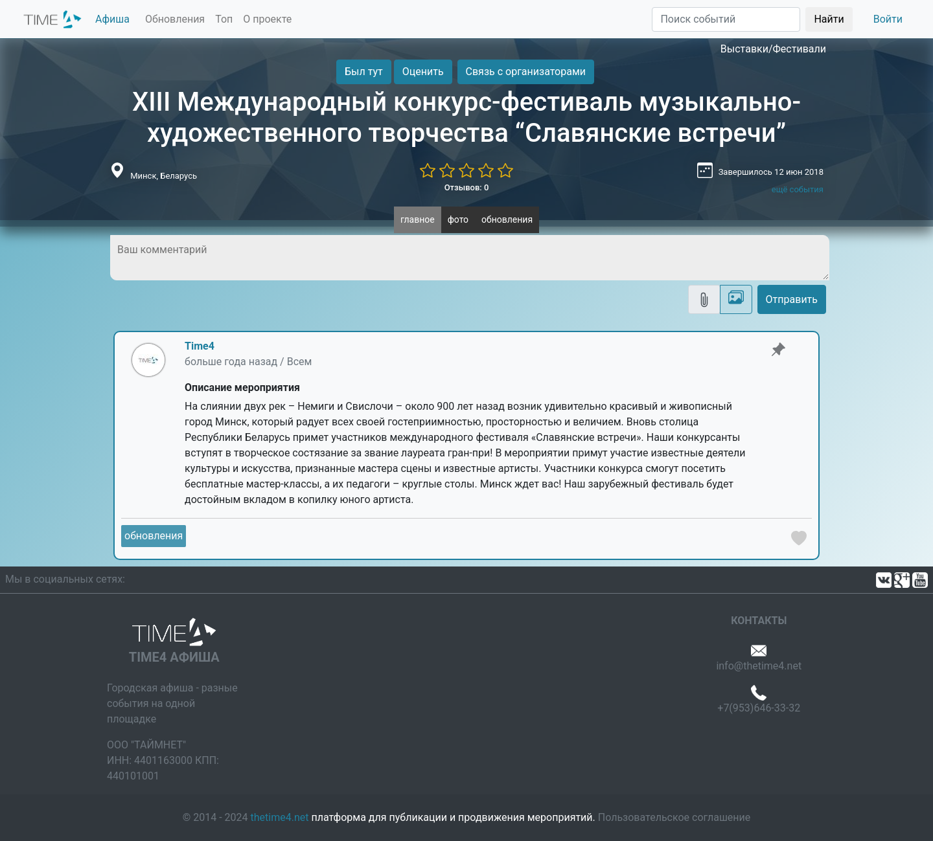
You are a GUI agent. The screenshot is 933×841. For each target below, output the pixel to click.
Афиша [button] (112, 19)
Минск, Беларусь (163, 176)
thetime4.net (280, 817)
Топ (224, 19)
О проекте (267, 19)
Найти (829, 19)
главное (417, 219)
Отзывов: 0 (466, 187)
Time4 (199, 346)
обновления (507, 219)
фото (458, 219)
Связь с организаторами (526, 71)
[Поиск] (726, 19)
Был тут (364, 71)
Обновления (175, 19)
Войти (888, 19)
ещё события (798, 189)
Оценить (423, 71)
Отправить (792, 299)
